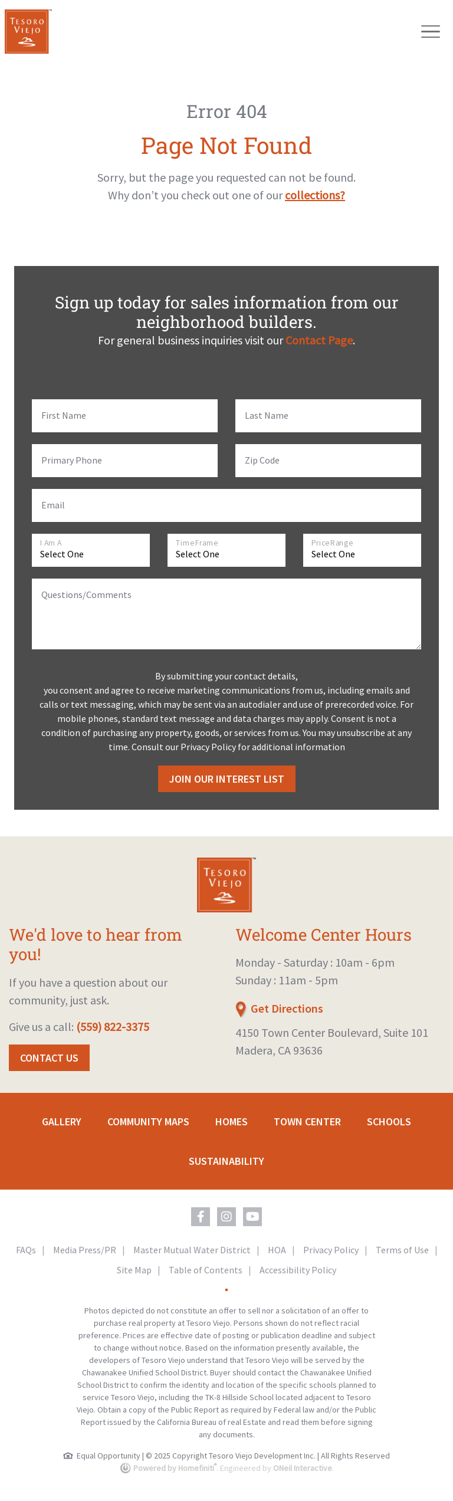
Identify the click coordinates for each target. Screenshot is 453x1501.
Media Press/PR (84, 1250)
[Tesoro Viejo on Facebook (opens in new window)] (200, 1216)
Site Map (134, 1270)
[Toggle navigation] (430, 31)
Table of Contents (205, 1270)
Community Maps (148, 1121)
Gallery (61, 1121)
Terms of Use (402, 1250)
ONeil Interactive (302, 1468)
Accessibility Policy (298, 1270)
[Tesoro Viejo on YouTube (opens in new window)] (252, 1216)
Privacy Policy (331, 1250)
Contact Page (319, 340)
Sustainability (226, 1161)
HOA (277, 1250)
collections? (315, 195)
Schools (389, 1121)
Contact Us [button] (49, 1058)
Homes (231, 1121)
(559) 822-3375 (112, 1026)
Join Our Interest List (226, 779)
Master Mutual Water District (192, 1250)
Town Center (307, 1121)
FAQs (26, 1250)
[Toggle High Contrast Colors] (226, 1290)
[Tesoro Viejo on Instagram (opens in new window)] (226, 1216)
